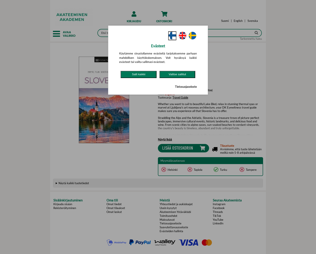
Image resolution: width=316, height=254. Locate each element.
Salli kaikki (138, 74)
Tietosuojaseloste (186, 86)
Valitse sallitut (177, 74)
